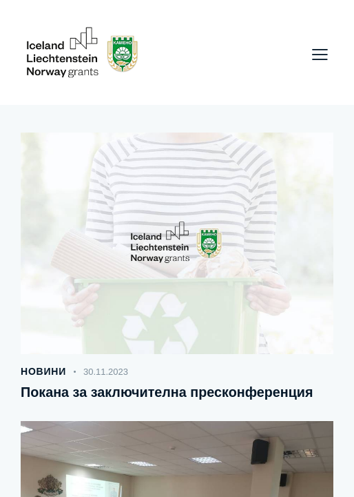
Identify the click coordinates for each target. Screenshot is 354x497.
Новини (43, 371)
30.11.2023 (105, 372)
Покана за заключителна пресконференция (169, 392)
